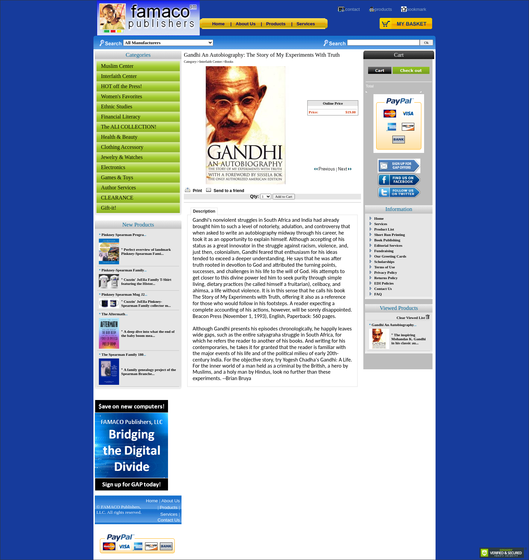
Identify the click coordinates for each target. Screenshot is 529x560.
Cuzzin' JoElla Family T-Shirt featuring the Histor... (146, 281)
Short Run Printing (389, 235)
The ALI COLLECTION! (128, 127)
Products (276, 23)
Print (197, 190)
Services (306, 23)
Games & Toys (117, 177)
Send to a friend (229, 190)
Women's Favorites (121, 96)
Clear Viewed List (412, 318)
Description (204, 211)
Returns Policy (385, 278)
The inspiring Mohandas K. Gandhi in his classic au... (408, 339)
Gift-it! (108, 208)
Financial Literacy (120, 116)
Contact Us (383, 289)
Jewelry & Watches (122, 157)
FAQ (378, 294)
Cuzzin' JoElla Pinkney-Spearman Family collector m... (146, 303)
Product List (384, 229)
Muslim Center (117, 66)
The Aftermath (113, 314)
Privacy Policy (385, 272)
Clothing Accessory (122, 147)
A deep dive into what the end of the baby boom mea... (147, 333)
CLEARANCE (117, 198)
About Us (245, 23)
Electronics (113, 167)
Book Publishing (387, 240)
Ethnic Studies (116, 106)
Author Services (118, 187)
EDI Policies (384, 283)
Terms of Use (384, 267)
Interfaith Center (119, 76)
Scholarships (384, 262)
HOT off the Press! (121, 86)
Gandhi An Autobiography (393, 325)
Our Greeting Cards (390, 256)
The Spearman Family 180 (122, 354)
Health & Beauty (119, 137)
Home (218, 23)
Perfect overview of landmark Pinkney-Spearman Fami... (146, 251)
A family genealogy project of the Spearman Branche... (148, 372)
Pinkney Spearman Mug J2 (123, 294)
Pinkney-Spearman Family (123, 270)
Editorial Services (388, 245)
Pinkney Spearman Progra (123, 235)
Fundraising (383, 251)
